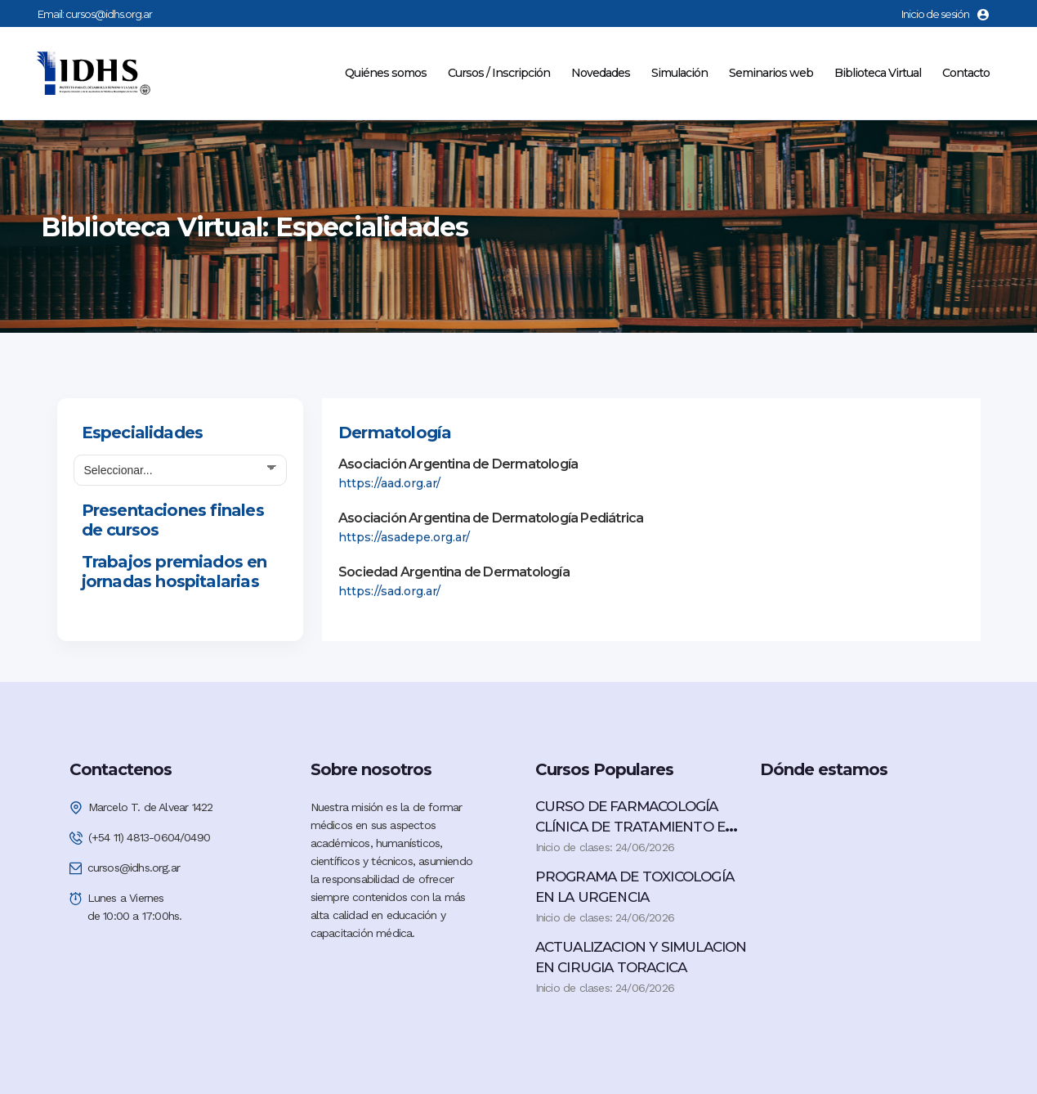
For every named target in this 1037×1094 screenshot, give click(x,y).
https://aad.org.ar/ (389, 483)
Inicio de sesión (945, 13)
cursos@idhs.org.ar (108, 13)
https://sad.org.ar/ (389, 591)
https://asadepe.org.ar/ (404, 537)
